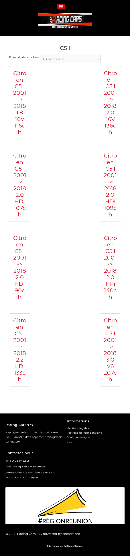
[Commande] (70, 59)
